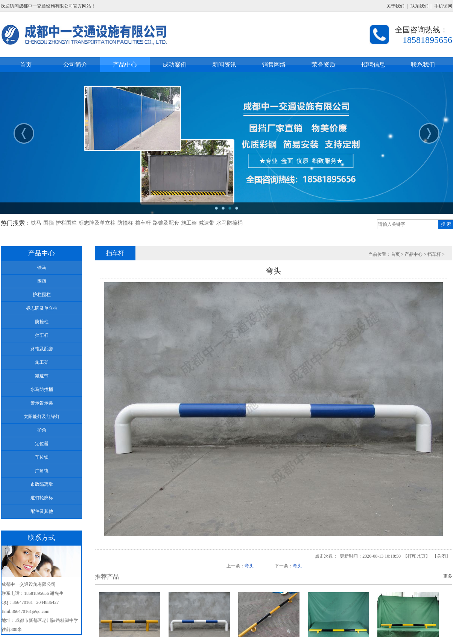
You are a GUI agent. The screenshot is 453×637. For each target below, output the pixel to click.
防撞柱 (125, 223)
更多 (447, 576)
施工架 (189, 223)
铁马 (36, 223)
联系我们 (419, 6)
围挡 (48, 223)
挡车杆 (143, 223)
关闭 (441, 556)
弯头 (249, 566)
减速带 (206, 223)
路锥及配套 (166, 223)
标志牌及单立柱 (97, 223)
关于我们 (395, 6)
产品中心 (413, 254)
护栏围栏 (66, 223)
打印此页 (416, 556)
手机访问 (443, 6)
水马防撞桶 (229, 223)
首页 (395, 254)
